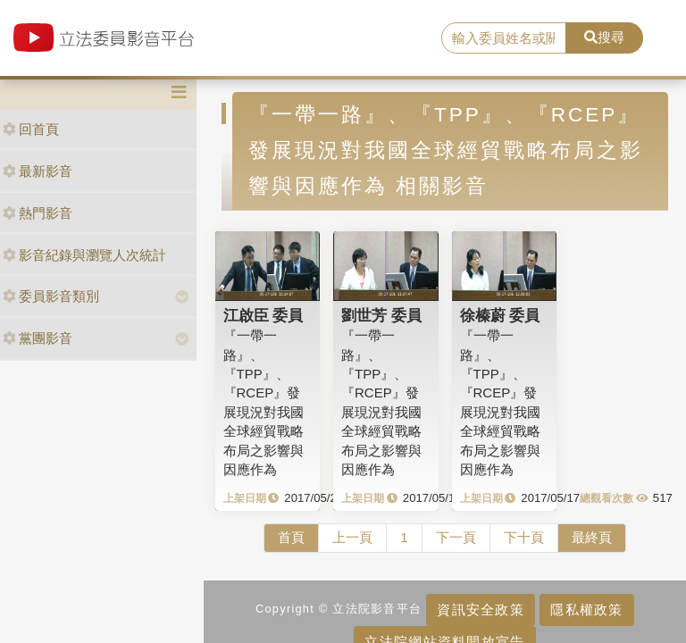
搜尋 (604, 37)
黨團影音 (37, 338)
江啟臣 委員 (263, 315)
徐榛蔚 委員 (500, 315)
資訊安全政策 (480, 609)
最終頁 (592, 537)
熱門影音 (37, 213)
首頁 (291, 537)
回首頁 (31, 129)
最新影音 (37, 171)
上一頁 (352, 537)
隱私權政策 (586, 609)
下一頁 (456, 537)
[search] (503, 38)
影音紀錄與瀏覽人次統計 (84, 255)
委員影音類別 (51, 296)
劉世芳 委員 (381, 315)
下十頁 (524, 537)
